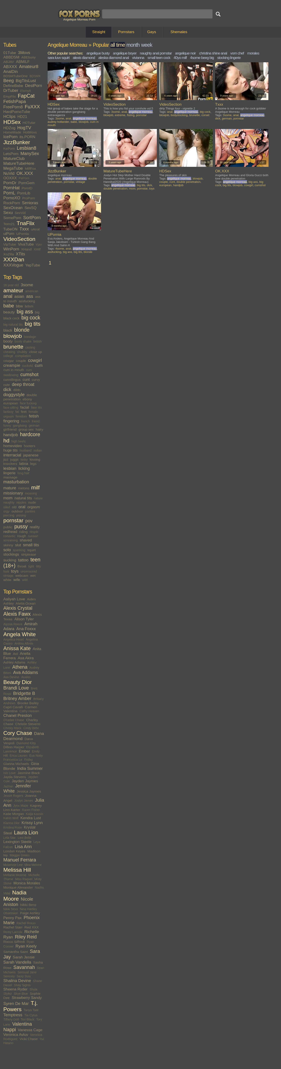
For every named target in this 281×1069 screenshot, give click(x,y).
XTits (20, 254)
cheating (9, 352)
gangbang (20, 425)
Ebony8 (25, 91)
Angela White (19, 634)
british (37, 341)
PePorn (24, 178)
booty (8, 341)
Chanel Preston (17, 715)
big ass (25, 312)
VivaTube (26, 244)
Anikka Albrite (23, 643)
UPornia (22, 234)
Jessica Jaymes (29, 791)
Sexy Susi (23, 976)
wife (16, 580)
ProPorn (28, 198)
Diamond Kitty (26, 743)
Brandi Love (16, 688)
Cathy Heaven (29, 711)
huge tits (10, 450)
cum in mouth (13, 370)
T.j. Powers (20, 1006)
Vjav (39, 244)
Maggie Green (20, 855)
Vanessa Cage (30, 1030)
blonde (22, 330)
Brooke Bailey (28, 703)
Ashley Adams (14, 662)
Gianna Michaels (16, 764)
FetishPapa (14, 101)
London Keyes (14, 851)
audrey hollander (58, 121)
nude (32, 502)
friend (36, 421)
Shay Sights (22, 985)
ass (29, 296)
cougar (8, 361)
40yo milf (180, 58)
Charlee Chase (13, 720)
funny (7, 425)
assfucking (27, 301)
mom (7, 498)
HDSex (12, 122)
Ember (24, 751)
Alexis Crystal (17, 608)
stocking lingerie (229, 58)
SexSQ (30, 208)
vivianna (138, 58)
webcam (21, 575)
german (34, 425)
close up (35, 352)
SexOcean (12, 207)
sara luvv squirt (58, 58)
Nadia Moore (14, 895)
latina (23, 464)
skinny (8, 545)
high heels (18, 441)
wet (33, 575)
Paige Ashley (30, 913)
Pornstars (126, 32)
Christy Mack (12, 728)
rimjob (34, 532)
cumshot (29, 374)
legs (33, 464)
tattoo (23, 560)
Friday (28, 759)
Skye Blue (21, 993)
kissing (35, 459)
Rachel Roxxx (26, 923)
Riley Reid (26, 937)
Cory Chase (17, 733)
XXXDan (13, 259)
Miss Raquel (23, 879)
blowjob (12, 336)
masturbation (16, 481)
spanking (19, 550)
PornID (27, 188)
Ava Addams (25, 672)
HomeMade (12, 132)
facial (24, 407)
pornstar (13, 520)
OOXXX (10, 178)
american (31, 291)
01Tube (9, 53)
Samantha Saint (15, 952)
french (25, 421)
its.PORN (27, 137)
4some (59, 248)
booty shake (22, 341)
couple (21, 361)
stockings (11, 554)
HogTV (24, 127)
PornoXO (11, 198)
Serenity (9, 976)
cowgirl (35, 360)
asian (19, 296)
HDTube (29, 123)
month (132, 45)
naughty (8, 502)
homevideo (12, 446)
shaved (26, 540)
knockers (10, 464)
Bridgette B (24, 693)
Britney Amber (17, 698)
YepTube (32, 265)
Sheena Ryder (15, 989)
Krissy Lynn (32, 822)
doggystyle (14, 394)
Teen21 (9, 224)
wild (24, 580)
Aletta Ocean (26, 603)
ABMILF (23, 62)
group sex (26, 429)
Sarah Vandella (17, 962)
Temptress (12, 1015)
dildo (16, 390)
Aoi (15, 654)
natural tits (23, 498)
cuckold (27, 365)
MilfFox (30, 168)
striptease (28, 554)
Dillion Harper (13, 747)
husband (26, 450)
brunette (13, 347)
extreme (120, 115)
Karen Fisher (31, 810)
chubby (22, 352)
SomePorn (12, 218)
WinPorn (11, 249)
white (7, 580)
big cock (30, 318)
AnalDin (10, 71)
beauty (9, 312)
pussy (21, 526)
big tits (32, 324)
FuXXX (32, 106)
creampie (11, 365)
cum (38, 365)
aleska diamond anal (113, 58)
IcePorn (10, 136)
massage (10, 477)
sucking (9, 560)
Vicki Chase (29, 1039)
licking (24, 468)
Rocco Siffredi (14, 942)
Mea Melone (33, 865)
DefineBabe (13, 86)
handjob (10, 434)
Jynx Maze (20, 805)
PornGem (26, 183)
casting (30, 347)
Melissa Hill (17, 870)
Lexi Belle (24, 837)
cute (6, 385)
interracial (12, 455)
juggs (14, 459)
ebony (27, 399)
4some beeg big (202, 58)
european (10, 403)
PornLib (23, 193)
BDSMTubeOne (15, 76)
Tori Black (27, 1019)
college (8, 356)
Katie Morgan (13, 814)
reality (35, 527)
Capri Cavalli (13, 707)
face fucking (28, 403)
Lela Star (9, 837)
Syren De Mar (16, 1003)
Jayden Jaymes (25, 781)
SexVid (20, 213)
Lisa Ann (23, 846)
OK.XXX (24, 173)
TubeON (10, 229)
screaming (10, 540)
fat (17, 411)
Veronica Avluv (15, 1035)
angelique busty (97, 53)
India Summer (30, 768)
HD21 (22, 117)
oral (21, 506)
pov (28, 520)
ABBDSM (11, 57)
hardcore (30, 434)
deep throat (23, 384)
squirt (31, 550)
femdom (21, 416)
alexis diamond (84, 58)
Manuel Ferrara (19, 860)
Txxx (24, 228)
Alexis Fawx (17, 614)
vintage (8, 575)
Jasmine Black (29, 773)
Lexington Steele (17, 842)
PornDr (9, 182)
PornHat (11, 187)
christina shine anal (213, 53)
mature (9, 488)
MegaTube (13, 168)
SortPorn (32, 217)
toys (15, 571)
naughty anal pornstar (156, 53)
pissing (21, 515)
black (7, 330)
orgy (6, 511)
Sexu (8, 212)
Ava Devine (11, 677)
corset (205, 115)
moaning (31, 493)
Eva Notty (36, 755)
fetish (34, 416)
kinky (24, 459)
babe (8, 306)
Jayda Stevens (14, 777)
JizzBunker (16, 142)
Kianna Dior (11, 823)
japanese (30, 455)
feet (24, 411)
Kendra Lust (30, 818)
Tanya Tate (31, 1010)
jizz (5, 459)
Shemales (178, 32)
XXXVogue (13, 265)
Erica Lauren (18, 755)
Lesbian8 (26, 148)
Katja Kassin (34, 814)
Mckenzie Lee (12, 865)
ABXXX (10, 66)
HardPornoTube (16, 112)
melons (23, 488)
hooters (29, 446)
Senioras (30, 202)
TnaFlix (25, 223)
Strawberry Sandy (27, 998)
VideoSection (19, 239)
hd (6, 441)
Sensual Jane (27, 972)
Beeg (8, 80)
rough (21, 536)
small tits (31, 545)
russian (33, 536)
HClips (9, 116)
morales (253, 53)
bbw (19, 306)
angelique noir (185, 53)
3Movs (24, 52)
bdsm (29, 306)
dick (7, 389)
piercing (8, 515)
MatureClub (14, 158)
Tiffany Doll (11, 1019)
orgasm (33, 507)
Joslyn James (23, 800)
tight (31, 566)
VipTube (9, 244)
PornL (9, 192)
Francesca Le (12, 759)
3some (27, 284)
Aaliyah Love (14, 599)
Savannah (24, 967)
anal (7, 296)
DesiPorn (33, 85)
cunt (26, 379)
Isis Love (9, 773)
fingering (11, 421)
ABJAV (8, 62)
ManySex (29, 153)
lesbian (9, 468)
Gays (151, 32)
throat (21, 566)
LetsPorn (10, 154)
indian (38, 450)
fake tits (36, 407)
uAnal (35, 229)
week (146, 45)
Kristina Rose (12, 827)
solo (7, 549)
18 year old (11, 285)
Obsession (10, 913)
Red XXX (31, 927)
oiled (6, 507)
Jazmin (8, 786)
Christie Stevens (27, 724)
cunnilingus (12, 379)
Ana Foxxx (26, 628)
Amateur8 (28, 66)
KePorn (9, 148)
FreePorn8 (13, 107)
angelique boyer (124, 53)
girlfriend (9, 429)
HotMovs (30, 132)
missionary (13, 493)
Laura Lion (26, 832)
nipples (21, 502)
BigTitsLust (26, 80)
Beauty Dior (17, 682)
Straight (98, 32)
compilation (23, 356)
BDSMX (35, 76)
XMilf (37, 249)
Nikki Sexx (10, 909)
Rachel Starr (12, 927)
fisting (131, 115)
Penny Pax (12, 918)
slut (18, 545)
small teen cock (159, 58)
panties (30, 511)
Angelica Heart (13, 639)
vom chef (237, 53)
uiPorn (8, 234)
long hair (24, 473)
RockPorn (11, 203)
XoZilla (8, 254)
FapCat (26, 96)
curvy (36, 379)
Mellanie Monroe (14, 875)
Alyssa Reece (12, 624)
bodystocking (179, 115)
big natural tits (13, 324)
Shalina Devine (17, 980)
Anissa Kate (17, 648)
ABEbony (28, 57)
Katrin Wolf (10, 818)
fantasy (8, 411)
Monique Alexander (18, 887)
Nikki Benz (28, 905)
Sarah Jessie (23, 957)
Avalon (26, 677)
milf (35, 487)
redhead (10, 532)
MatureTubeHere (18, 163)
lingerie (9, 473)
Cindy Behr (31, 728)
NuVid (8, 173)
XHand (26, 249)
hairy (39, 429)
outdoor (17, 511)
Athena (19, 667)
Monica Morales (26, 883)
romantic (9, 536)
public (7, 527)
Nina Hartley (28, 909)
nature (38, 498)
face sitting (10, 407)
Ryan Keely (26, 946)
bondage (30, 337)
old (14, 507)
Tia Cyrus (30, 1015)
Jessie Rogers (13, 795)
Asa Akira (26, 658)
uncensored (28, 571)
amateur (13, 290)
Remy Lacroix (12, 932)
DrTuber (10, 90)
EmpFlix (9, 96)
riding (23, 532)
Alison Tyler (24, 619)
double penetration (115, 188)
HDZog (9, 128)
